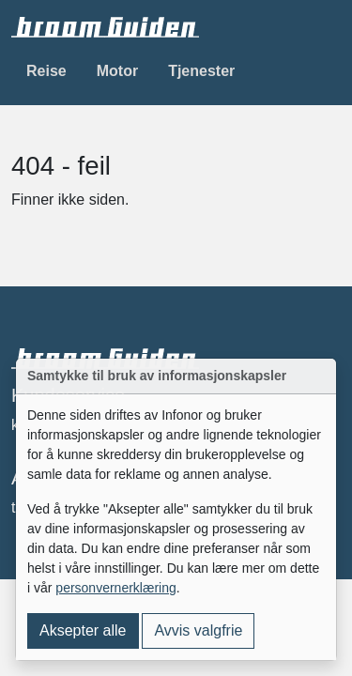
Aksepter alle (83, 630)
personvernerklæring (115, 587)
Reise (46, 71)
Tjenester (201, 71)
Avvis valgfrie (198, 630)
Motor (117, 71)
